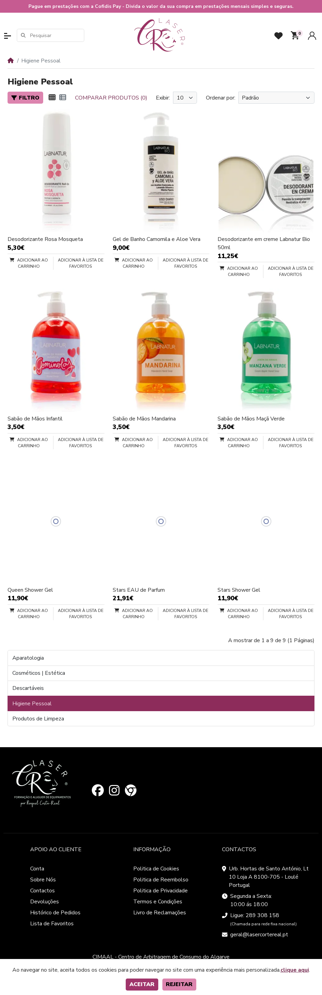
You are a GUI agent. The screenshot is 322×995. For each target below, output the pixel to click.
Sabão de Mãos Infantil (35, 419)
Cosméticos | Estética (38, 673)
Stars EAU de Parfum (139, 590)
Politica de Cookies (156, 868)
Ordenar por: (220, 98)
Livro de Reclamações (159, 912)
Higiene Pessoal (32, 703)
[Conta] (312, 36)
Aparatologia (28, 658)
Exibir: (163, 98)
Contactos (42, 890)
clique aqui (295, 970)
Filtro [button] (25, 98)
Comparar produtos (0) (111, 98)
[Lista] (62, 98)
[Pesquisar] (56, 36)
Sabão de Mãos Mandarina (144, 419)
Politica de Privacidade (160, 890)
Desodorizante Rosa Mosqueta (45, 239)
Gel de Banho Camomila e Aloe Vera (156, 239)
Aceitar (141, 984)
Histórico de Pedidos (55, 912)
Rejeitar (179, 984)
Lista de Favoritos (52, 923)
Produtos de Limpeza (38, 718)
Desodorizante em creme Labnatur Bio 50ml (264, 243)
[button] (7, 36)
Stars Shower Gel (239, 590)
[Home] (11, 61)
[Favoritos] (278, 36)
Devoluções (44, 901)
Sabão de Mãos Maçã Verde (251, 419)
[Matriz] (52, 98)
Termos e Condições (157, 901)
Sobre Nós (43, 879)
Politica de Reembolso (160, 879)
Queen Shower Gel (30, 590)
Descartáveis (28, 688)
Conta (37, 868)
